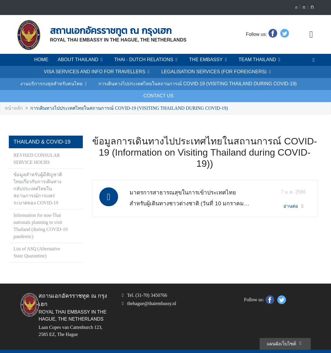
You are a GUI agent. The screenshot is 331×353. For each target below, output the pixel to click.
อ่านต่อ (295, 183)
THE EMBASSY (206, 59)
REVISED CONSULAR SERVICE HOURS (36, 147)
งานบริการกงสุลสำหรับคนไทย (266, 71)
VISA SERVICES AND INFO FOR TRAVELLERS (67, 71)
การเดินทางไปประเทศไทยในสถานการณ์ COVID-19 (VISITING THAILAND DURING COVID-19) (140, 83)
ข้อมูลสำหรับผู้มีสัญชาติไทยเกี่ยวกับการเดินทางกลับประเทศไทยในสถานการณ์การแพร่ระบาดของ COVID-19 (39, 177)
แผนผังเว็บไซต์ (286, 331)
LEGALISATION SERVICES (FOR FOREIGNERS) (174, 71)
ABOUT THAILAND (86, 59)
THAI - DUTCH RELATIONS (148, 59)
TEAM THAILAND (254, 59)
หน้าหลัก (13, 96)
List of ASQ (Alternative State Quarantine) (39, 240)
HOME (48, 59)
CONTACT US (252, 83)
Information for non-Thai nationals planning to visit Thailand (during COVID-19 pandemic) (40, 214)
